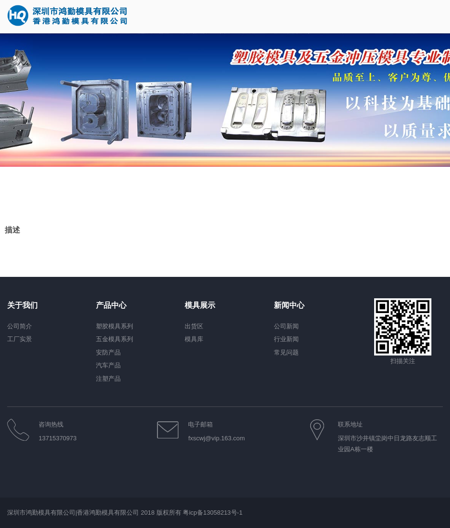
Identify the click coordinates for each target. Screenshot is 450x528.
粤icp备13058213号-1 (212, 512)
